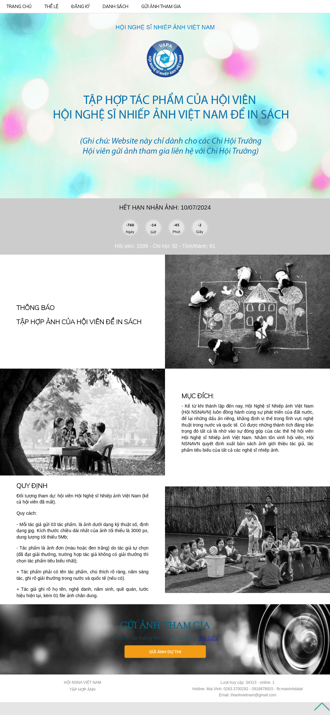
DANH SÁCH (115, 6)
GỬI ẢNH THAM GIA (161, 6)
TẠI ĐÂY (208, 638)
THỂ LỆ (51, 6)
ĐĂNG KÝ (80, 6)
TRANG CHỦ (19, 6)
